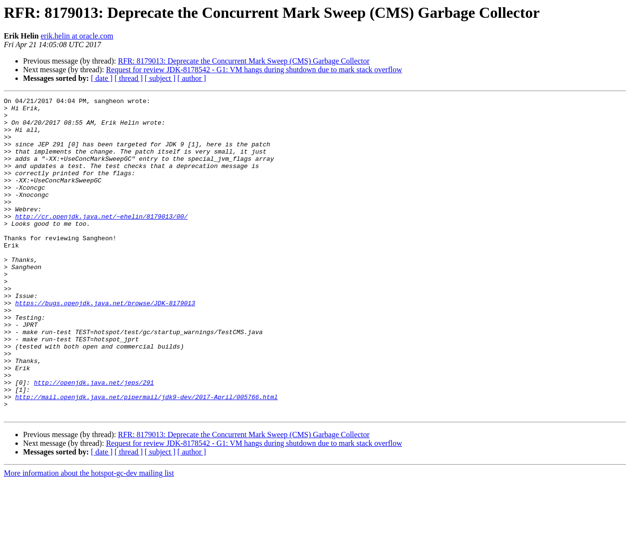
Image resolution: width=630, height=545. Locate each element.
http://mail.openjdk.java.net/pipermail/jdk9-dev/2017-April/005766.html (146, 457)
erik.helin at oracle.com (76, 36)
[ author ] (191, 78)
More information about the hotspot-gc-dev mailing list (89, 536)
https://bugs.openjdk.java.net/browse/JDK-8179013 (105, 344)
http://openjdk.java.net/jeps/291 (94, 440)
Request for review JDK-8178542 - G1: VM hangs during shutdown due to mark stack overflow (254, 69)
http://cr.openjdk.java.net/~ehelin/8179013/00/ (101, 240)
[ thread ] (128, 78)
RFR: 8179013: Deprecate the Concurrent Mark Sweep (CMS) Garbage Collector (243, 61)
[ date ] (102, 78)
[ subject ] (160, 78)
